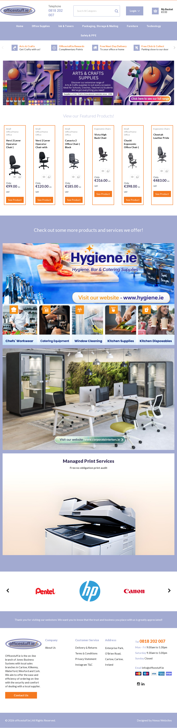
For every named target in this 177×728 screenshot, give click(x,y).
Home (19, 26)
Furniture (132, 26)
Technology (154, 26)
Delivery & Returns (86, 647)
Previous (2, 48)
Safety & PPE (88, 35)
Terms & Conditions (86, 653)
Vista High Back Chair (100, 136)
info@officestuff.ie (153, 667)
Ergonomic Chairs (102, 129)
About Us (50, 647)
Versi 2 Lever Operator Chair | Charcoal (13, 145)
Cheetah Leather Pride (161, 136)
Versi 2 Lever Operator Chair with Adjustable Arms (42, 147)
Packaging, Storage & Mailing (100, 26)
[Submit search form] (116, 11)
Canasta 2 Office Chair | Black (72, 143)
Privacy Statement (85, 658)
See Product (15, 199)
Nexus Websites (162, 720)
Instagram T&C (83, 664)
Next (174, 48)
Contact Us (21, 695)
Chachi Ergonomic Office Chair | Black (131, 145)
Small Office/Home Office (12, 132)
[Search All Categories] (96, 10)
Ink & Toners (66, 26)
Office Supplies (41, 26)
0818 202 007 (152, 641)
